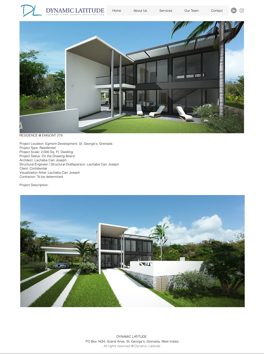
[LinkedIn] (234, 10)
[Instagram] (242, 10)
